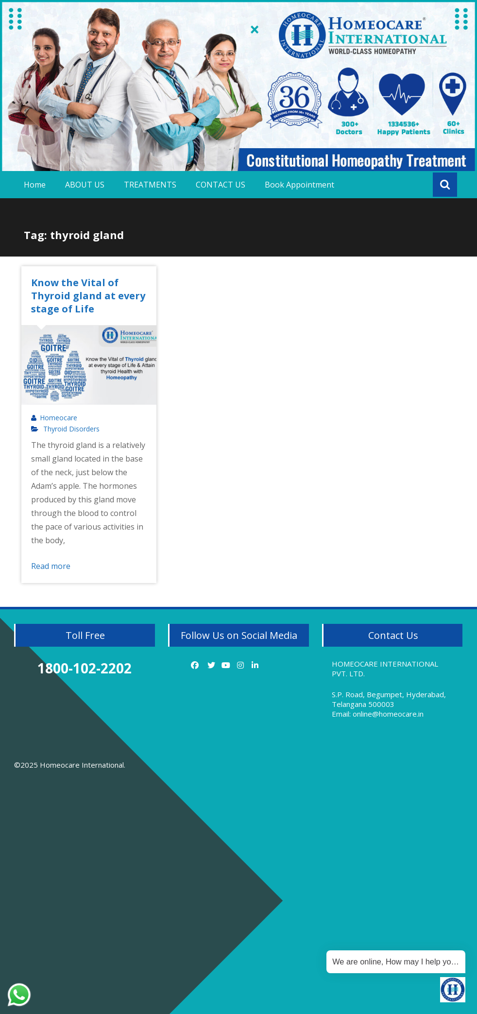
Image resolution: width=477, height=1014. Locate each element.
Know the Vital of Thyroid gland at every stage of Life (88, 295)
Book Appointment (299, 184)
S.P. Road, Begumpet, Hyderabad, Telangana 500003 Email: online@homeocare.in (389, 704)
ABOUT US (84, 184)
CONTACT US (220, 184)
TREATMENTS (150, 184)
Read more (50, 566)
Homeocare (58, 417)
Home (35, 184)
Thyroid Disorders (71, 429)
